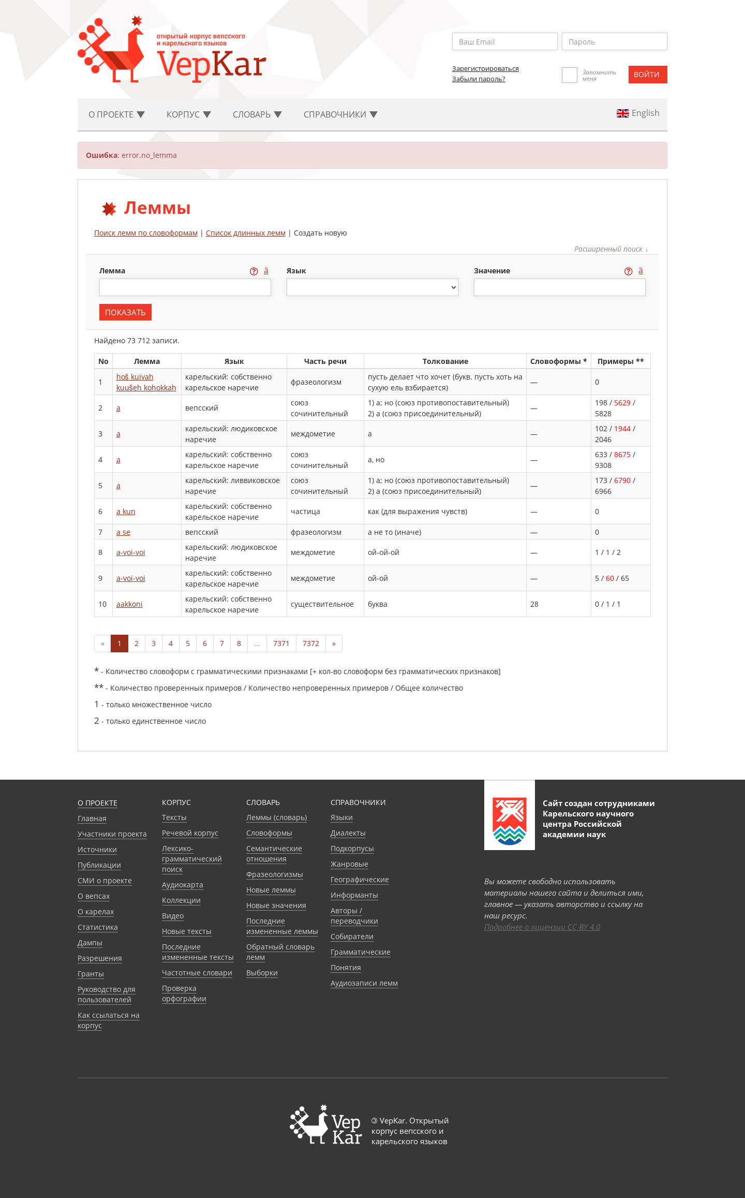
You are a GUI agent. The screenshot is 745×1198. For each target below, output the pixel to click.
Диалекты (348, 833)
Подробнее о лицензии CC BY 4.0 (542, 927)
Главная (92, 818)
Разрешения (100, 958)
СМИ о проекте (105, 880)
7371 (281, 643)
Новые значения (276, 905)
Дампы (90, 942)
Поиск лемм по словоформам (146, 233)
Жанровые (349, 864)
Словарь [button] (257, 114)
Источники (97, 849)
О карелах (96, 911)
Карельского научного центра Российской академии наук (588, 823)
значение (493, 270)
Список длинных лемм (246, 233)
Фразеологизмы (274, 874)
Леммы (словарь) (276, 817)
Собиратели (352, 936)
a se (123, 532)
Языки (342, 817)
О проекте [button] (116, 114)
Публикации (99, 865)
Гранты (91, 973)
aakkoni (129, 604)
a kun (126, 511)
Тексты (174, 817)
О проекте (97, 803)
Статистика (98, 927)
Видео (173, 916)
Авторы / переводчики (354, 915)
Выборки (262, 972)
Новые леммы (271, 890)
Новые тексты (187, 931)
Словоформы (269, 833)
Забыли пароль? (478, 78)
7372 (311, 643)
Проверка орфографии (184, 993)
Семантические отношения (274, 853)
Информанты (354, 895)
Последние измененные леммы (282, 926)
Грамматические (361, 952)
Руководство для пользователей (107, 994)
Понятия (346, 967)
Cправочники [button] (341, 114)
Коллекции (181, 900)
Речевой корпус (190, 833)
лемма (113, 270)
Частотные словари (197, 972)
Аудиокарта (182, 884)
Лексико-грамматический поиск (192, 858)
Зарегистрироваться (485, 68)
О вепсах (94, 896)
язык (296, 270)
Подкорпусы (352, 848)
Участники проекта (112, 834)
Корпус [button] (189, 114)
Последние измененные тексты (198, 952)
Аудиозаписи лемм (364, 983)
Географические (360, 879)
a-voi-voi (130, 552)
